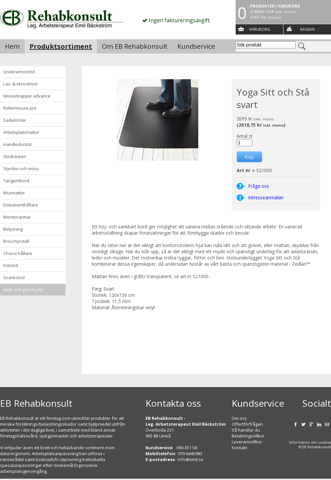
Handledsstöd (17, 144)
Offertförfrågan (247, 424)
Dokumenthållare (20, 205)
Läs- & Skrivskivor (20, 84)
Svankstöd (14, 277)
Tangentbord (16, 181)
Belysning (13, 229)
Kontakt (239, 448)
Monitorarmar (17, 217)
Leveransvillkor (247, 442)
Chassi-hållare (17, 253)
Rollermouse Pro (19, 108)
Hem (12, 46)
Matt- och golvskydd (23, 290)
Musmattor (14, 193)
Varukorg (259, 29)
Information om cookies (310, 442)
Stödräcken (14, 156)
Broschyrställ (16, 241)
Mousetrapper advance (26, 96)
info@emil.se (191, 459)
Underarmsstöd (19, 72)
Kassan (307, 29)
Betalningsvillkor (248, 436)
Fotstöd (10, 265)
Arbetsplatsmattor (21, 132)
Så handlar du (246, 430)
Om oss (239, 418)
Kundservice (196, 46)
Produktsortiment (60, 46)
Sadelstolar (14, 120)
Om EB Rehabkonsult (134, 46)
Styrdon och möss (21, 168)
